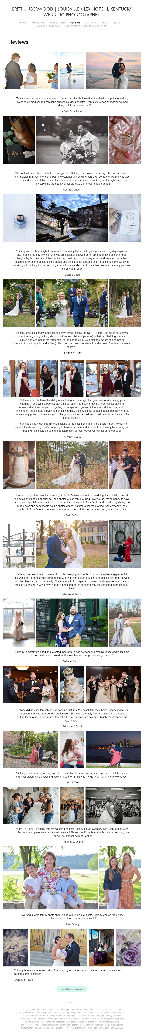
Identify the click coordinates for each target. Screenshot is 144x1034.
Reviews (75, 22)
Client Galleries (48, 25)
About (105, 22)
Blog (116, 22)
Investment (57, 22)
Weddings (38, 22)
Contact (90, 22)
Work (22, 22)
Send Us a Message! (72, 989)
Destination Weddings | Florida (86, 25)
